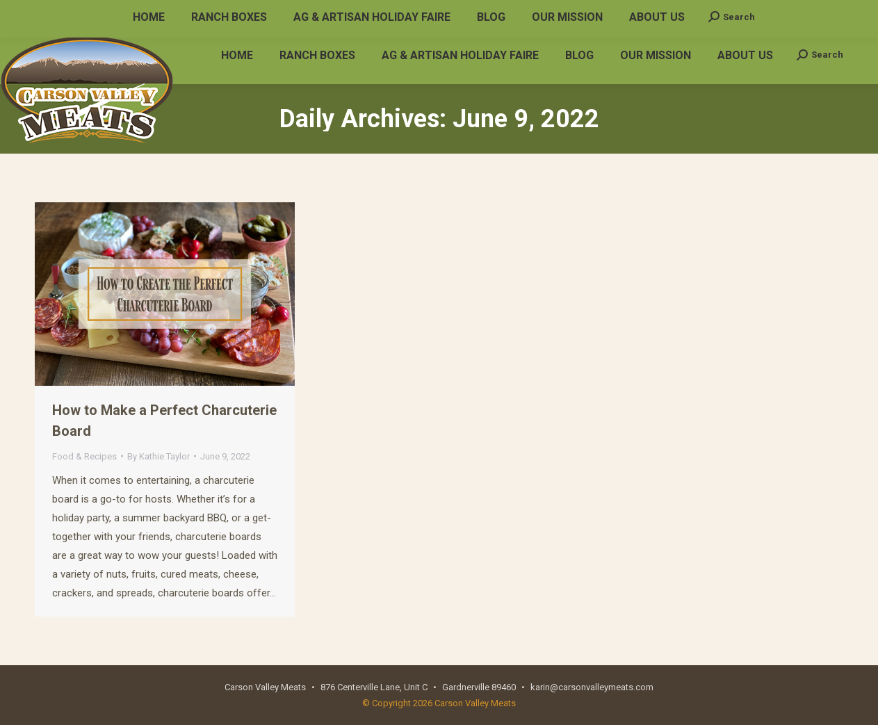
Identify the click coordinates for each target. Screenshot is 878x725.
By (158, 456)
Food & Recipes (84, 456)
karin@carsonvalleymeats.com (197, 12)
